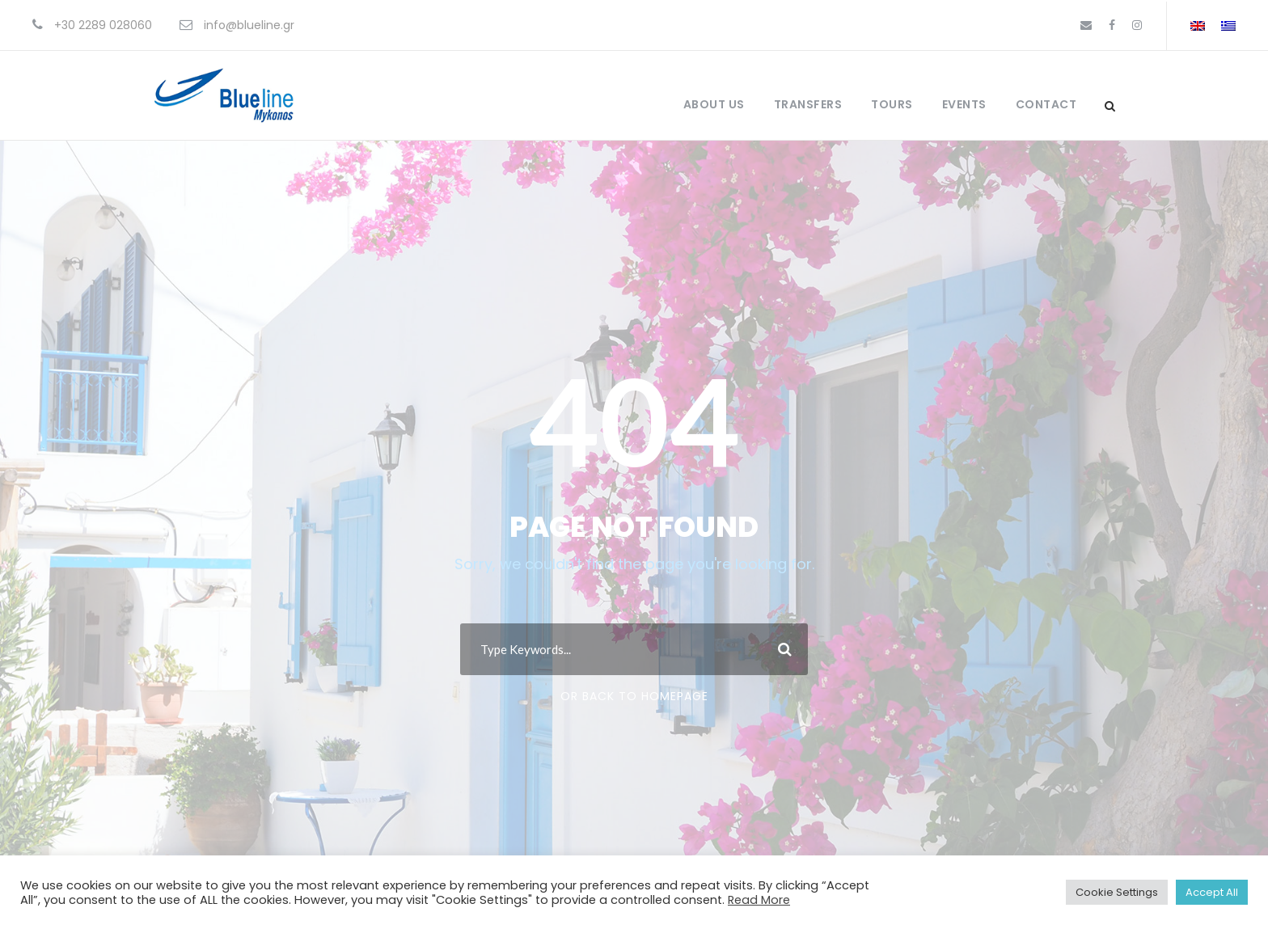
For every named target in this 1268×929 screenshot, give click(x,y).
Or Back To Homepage (634, 696)
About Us (714, 104)
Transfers (808, 104)
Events (964, 104)
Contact (1046, 104)
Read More (759, 900)
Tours (892, 104)
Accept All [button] (1212, 892)
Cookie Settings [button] (1117, 892)
